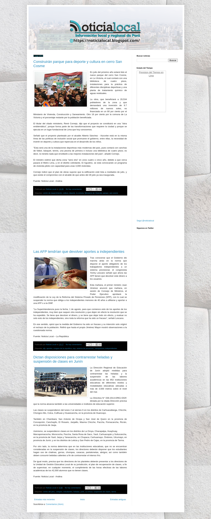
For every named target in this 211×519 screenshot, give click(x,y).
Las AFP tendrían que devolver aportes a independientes (78, 252)
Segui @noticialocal (145, 221)
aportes (49, 348)
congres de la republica (62, 348)
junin (82, 492)
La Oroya (88, 492)
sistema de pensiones (85, 348)
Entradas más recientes (44, 499)
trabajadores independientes (106, 348)
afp (44, 348)
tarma (113, 492)
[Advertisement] (80, 223)
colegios (59, 492)
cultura (65, 193)
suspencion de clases (101, 492)
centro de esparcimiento (52, 193)
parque (106, 193)
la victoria (80, 193)
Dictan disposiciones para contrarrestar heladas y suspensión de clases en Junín (72, 359)
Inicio (82, 499)
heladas (76, 492)
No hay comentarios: (74, 189)
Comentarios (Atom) (54, 504)
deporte (72, 193)
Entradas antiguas (118, 499)
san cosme (113, 193)
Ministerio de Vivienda (93, 193)
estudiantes (67, 492)
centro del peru (49, 492)
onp (74, 348)
